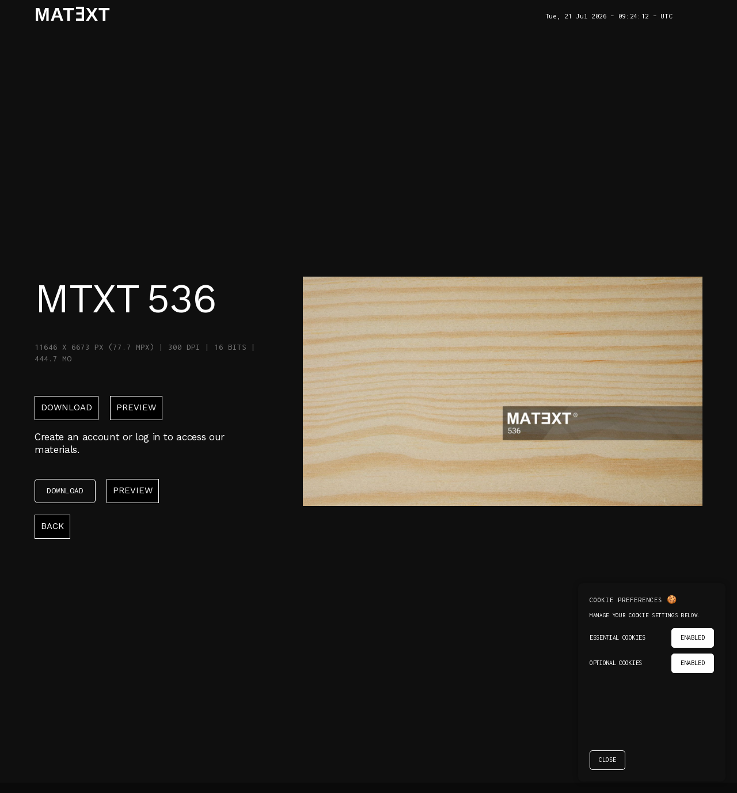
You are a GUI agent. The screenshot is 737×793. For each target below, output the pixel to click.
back (52, 526)
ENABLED (693, 637)
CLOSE (607, 759)
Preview (136, 407)
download (66, 407)
